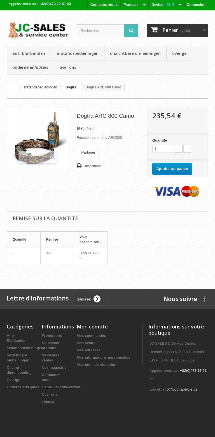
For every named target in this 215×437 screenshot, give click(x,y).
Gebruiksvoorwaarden (61, 387)
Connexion (196, 5)
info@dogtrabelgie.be (180, 389)
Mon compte (92, 326)
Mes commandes (91, 335)
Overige (179, 53)
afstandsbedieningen (78, 53)
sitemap (48, 402)
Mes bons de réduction (96, 365)
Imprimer (93, 166)
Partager (87, 152)
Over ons (68, 67)
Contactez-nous (104, 5)
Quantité (159, 140)
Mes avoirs (86, 343)
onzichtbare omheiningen (135, 53)
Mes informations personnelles (103, 357)
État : (81, 128)
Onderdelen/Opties (30, 67)
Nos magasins (54, 367)
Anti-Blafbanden (28, 53)
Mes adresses (89, 350)
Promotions (52, 335)
